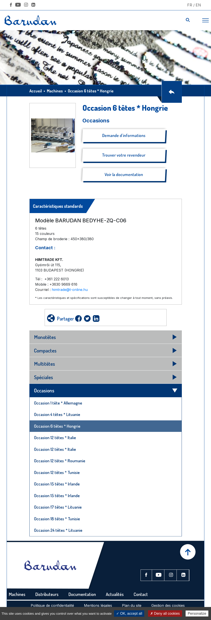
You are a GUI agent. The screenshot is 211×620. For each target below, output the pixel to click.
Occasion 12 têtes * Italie (55, 437)
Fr (189, 5)
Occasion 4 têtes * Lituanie (57, 414)
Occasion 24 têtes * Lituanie (58, 530)
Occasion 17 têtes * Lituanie (58, 507)
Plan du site (131, 605)
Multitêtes (44, 363)
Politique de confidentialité (52, 605)
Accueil (35, 90)
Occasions (44, 390)
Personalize (197, 613)
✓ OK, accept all (129, 613)
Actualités (115, 594)
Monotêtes (45, 337)
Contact (141, 594)
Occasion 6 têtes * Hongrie (57, 426)
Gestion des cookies (168, 605)
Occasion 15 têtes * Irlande (57, 484)
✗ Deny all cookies (165, 613)
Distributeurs (47, 594)
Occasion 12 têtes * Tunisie (57, 472)
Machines (55, 90)
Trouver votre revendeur (123, 155)
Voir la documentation (123, 174)
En (198, 5)
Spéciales (43, 377)
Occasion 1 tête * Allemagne (58, 403)
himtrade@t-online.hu (70, 289)
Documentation (82, 594)
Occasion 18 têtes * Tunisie (57, 518)
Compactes (45, 350)
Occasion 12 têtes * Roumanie (59, 460)
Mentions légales (98, 605)
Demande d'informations (123, 135)
